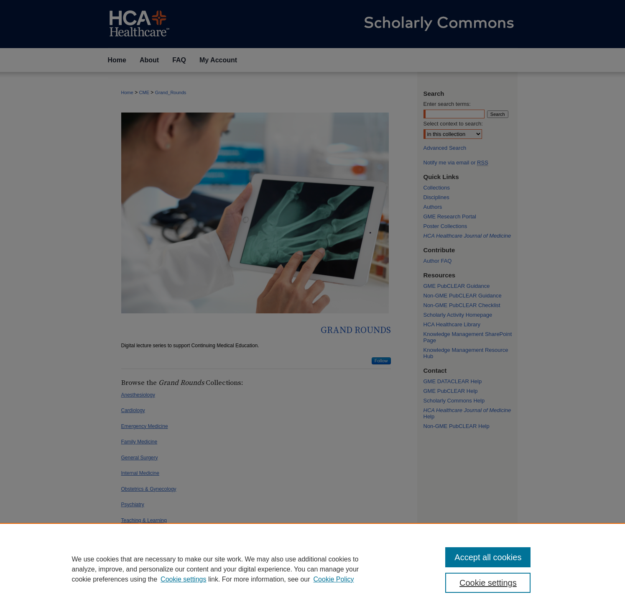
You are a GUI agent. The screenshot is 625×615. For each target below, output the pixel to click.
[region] (312, 569)
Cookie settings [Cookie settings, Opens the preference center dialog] (488, 582)
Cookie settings (183, 579)
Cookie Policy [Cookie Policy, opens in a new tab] (334, 579)
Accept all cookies (487, 557)
